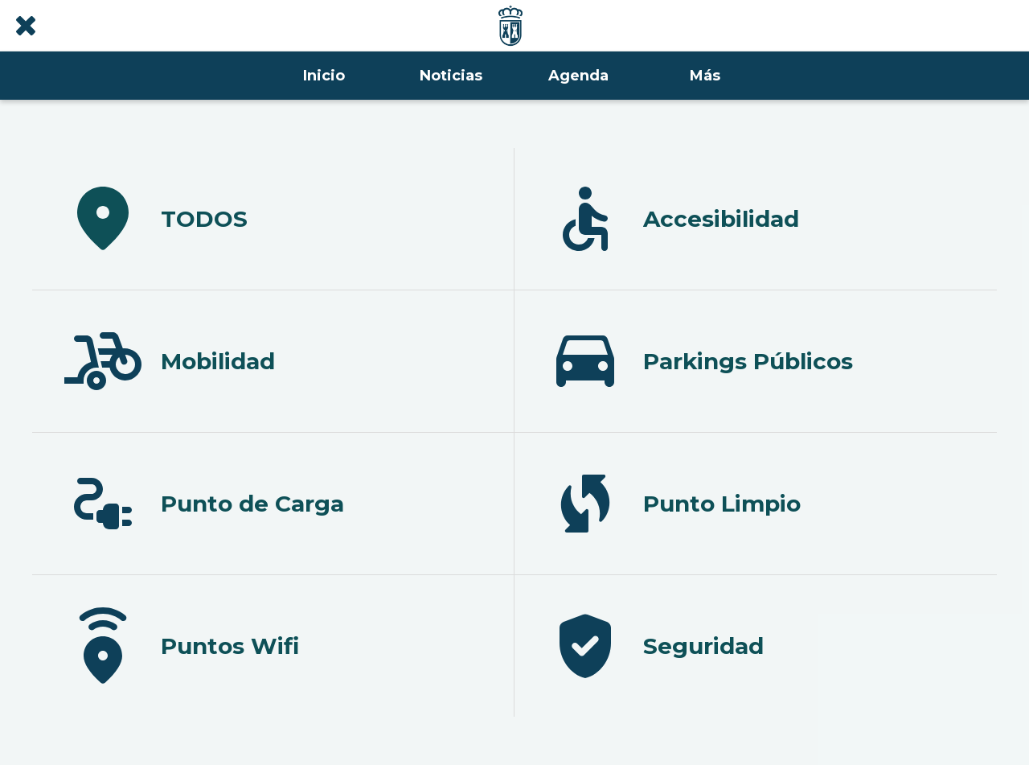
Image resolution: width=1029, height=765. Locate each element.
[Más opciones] (705, 76)
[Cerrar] (25, 25)
